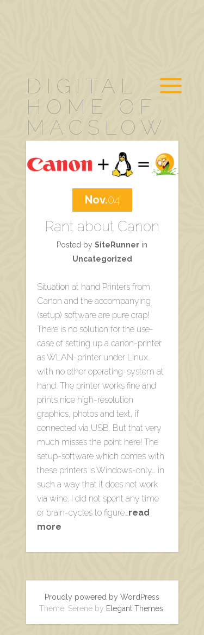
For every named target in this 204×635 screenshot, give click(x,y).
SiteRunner (117, 244)
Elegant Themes (134, 608)
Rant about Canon (102, 226)
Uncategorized (102, 259)
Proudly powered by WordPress (102, 597)
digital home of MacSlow (96, 106)
